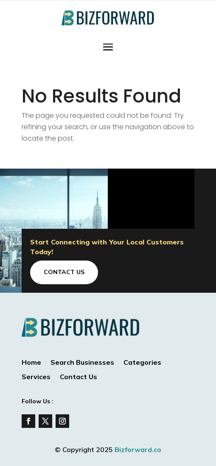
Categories (142, 362)
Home (31, 362)
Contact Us (64, 272)
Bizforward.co (138, 449)
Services (36, 377)
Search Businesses (82, 362)
